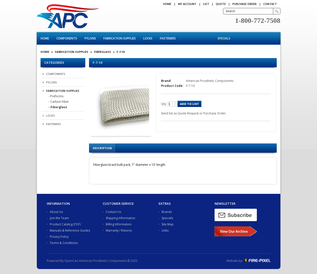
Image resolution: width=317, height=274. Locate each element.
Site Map (168, 224)
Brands (167, 212)
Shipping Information (120, 218)
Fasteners (168, 38)
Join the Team (59, 218)
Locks (147, 38)
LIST (206, 4)
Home (167, 4)
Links (165, 230)
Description (102, 148)
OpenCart (71, 261)
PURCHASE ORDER (244, 4)
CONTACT (270, 4)
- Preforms (55, 96)
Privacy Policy (59, 237)
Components (66, 38)
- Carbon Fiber (58, 102)
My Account (187, 4)
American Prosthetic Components (209, 81)
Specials (224, 38)
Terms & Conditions (64, 243)
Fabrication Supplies (119, 38)
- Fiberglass (57, 107)
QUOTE (221, 4)
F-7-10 (121, 52)
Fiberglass (102, 52)
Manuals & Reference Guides (70, 230)
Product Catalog (61, 224)
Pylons (90, 38)
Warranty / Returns (119, 230)
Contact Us (113, 212)
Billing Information (119, 224)
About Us (56, 212)
